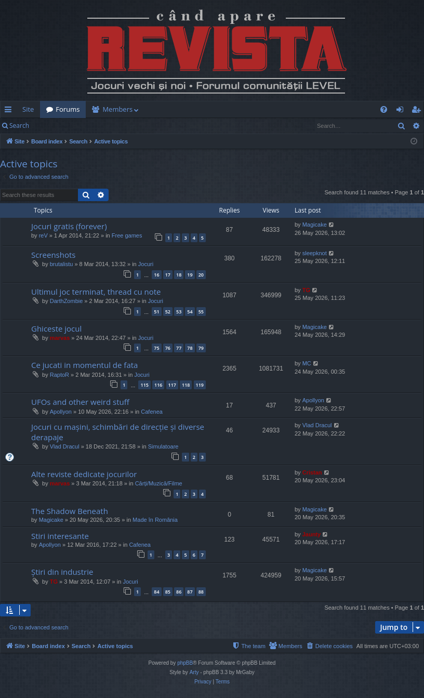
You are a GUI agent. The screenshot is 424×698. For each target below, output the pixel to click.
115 (144, 384)
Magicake (314, 224)
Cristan (312, 472)
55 (201, 311)
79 (201, 348)
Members (117, 109)
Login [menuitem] (402, 111)
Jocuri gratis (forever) (69, 226)
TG (306, 290)
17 (167, 274)
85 (167, 591)
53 (178, 311)
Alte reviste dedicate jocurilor (84, 474)
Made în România (155, 520)
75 (156, 348)
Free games (127, 235)
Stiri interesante (60, 536)
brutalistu (61, 264)
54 (189, 311)
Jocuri (145, 264)
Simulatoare (163, 446)
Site (28, 109)
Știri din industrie (62, 572)
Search (19, 125)
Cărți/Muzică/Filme (158, 483)
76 (167, 348)
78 (189, 348)
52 (167, 311)
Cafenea (152, 412)
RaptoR (59, 375)
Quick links (10, 111)
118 (186, 384)
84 (156, 591)
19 (189, 274)
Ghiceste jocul (56, 328)
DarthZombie (66, 301)
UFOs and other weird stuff (80, 402)
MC (306, 363)
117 (172, 384)
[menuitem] (222, 109)
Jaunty (311, 534)
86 (178, 591)
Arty (194, 672)
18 (178, 274)
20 (201, 274)
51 (156, 311)
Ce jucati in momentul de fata (84, 365)
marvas (60, 338)
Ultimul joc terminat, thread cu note (96, 291)
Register (86, 125)
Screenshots (53, 254)
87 (189, 591)
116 (158, 384)
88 (201, 591)
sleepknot (314, 253)
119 (200, 384)
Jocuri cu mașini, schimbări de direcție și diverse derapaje (117, 432)
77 (178, 348)
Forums (68, 109)
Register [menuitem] (418, 111)
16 (156, 274)
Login (52, 125)
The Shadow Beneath (69, 511)
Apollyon (61, 412)
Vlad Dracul (65, 446)
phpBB (185, 663)
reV (43, 235)
